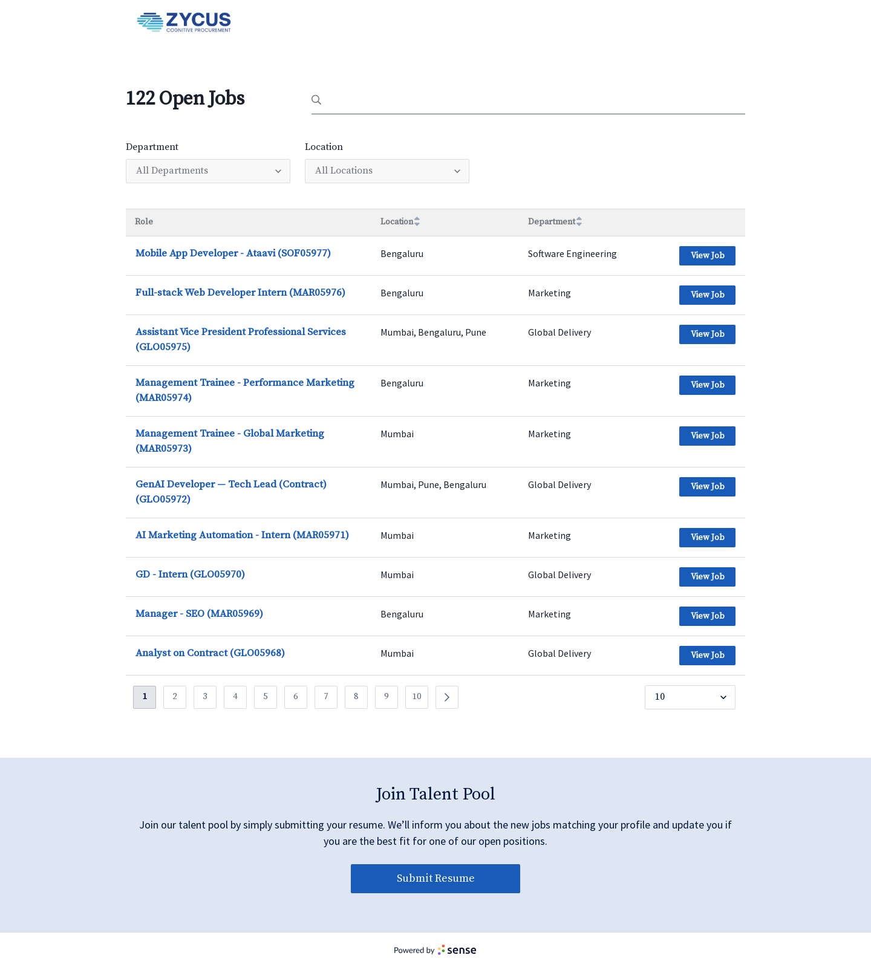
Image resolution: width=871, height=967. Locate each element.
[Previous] (447, 697)
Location (324, 147)
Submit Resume (436, 878)
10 (417, 696)
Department (152, 147)
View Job (708, 255)
